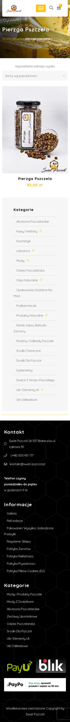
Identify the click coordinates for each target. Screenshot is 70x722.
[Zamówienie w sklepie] (35, 76)
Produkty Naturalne (29, 315)
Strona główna (12, 38)
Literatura (23, 251)
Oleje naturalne (27, 280)
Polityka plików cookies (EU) (26, 571)
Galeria (12, 513)
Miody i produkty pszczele (24, 594)
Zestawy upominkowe (22, 616)
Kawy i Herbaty (26, 231)
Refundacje (15, 521)
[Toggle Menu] (41, 8)
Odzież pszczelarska (30, 270)
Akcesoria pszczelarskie (32, 221)
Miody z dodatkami (20, 601)
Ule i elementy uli (27, 390)
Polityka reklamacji (20, 556)
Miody (20, 261)
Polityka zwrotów (19, 549)
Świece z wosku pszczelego (35, 380)
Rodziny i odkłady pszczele (35, 341)
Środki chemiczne (28, 351)
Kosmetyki (23, 241)
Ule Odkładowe (26, 400)
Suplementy (24, 370)
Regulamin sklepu (19, 541)
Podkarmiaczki (26, 306)
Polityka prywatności (21, 563)
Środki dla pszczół (28, 360)
